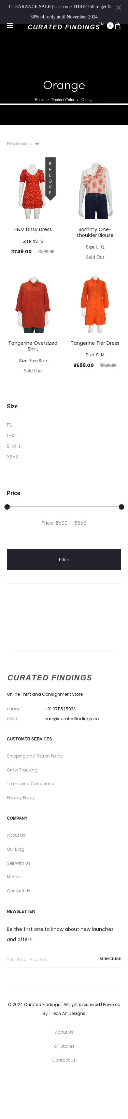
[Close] (118, 7)
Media (13, 877)
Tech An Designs (68, 1013)
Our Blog (16, 849)
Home (39, 99)
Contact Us (18, 891)
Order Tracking (22, 770)
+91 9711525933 (60, 709)
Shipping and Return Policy (35, 756)
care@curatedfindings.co (71, 719)
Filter (64, 559)
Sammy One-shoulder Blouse (95, 238)
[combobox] (22, 143)
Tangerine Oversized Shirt (32, 351)
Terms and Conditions (30, 784)
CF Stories (64, 1046)
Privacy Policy (21, 798)
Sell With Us (18, 863)
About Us (16, 835)
